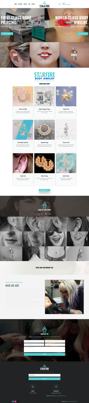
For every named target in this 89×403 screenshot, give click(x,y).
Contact (33, 4)
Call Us (63, 3)
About (15, 4)
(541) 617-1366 (66, 4)
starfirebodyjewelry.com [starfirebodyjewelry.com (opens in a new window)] (49, 81)
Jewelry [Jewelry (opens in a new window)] (25, 4)
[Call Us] (60, 4)
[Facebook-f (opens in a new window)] (13, 401)
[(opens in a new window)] (44, 75)
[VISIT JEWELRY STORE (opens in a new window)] (44, 190)
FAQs (29, 4)
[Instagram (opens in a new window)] (15, 401)
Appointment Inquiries (7, 33)
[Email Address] (44, 375)
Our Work (20, 4)
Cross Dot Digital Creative (71, 401)
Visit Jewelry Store (82, 33)
